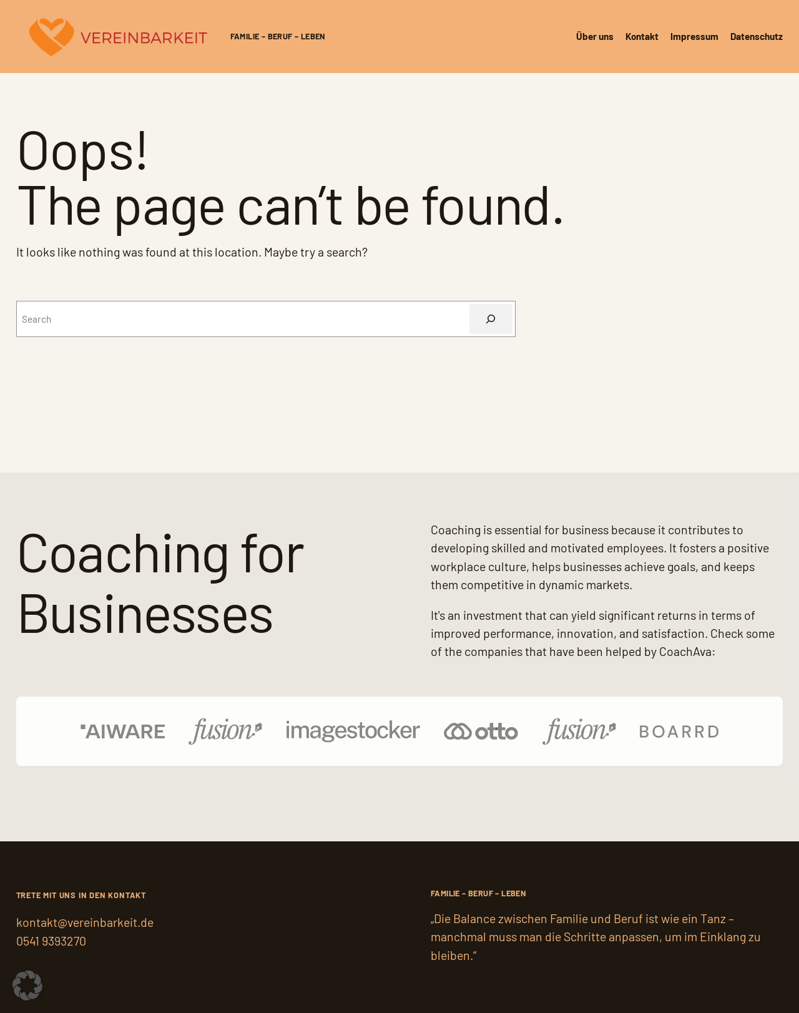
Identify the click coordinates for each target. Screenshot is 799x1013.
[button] (27, 985)
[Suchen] (490, 319)
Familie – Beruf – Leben (278, 36)
